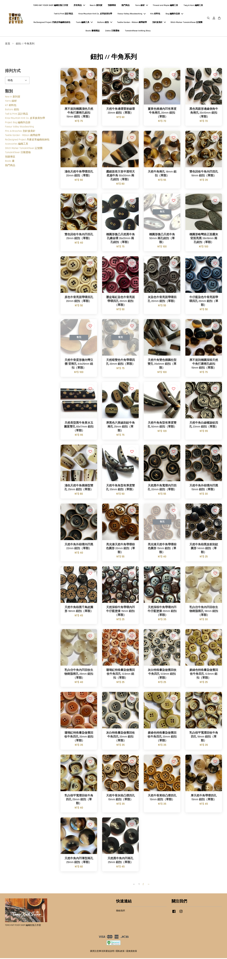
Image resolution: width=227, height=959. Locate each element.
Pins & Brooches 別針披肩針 (20, 131)
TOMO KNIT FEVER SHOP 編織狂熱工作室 (50, 6)
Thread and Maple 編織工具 (165, 6)
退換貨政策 (131, 952)
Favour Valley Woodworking (132, 14)
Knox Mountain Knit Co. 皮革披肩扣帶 (95, 14)
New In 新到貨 (96, 6)
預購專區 (112, 6)
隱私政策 (120, 952)
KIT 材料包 (10, 106)
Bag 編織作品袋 (174, 14)
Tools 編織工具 (84, 23)
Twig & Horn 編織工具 (193, 6)
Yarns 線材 (141, 6)
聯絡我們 (120, 911)
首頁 (7, 44)
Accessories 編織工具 (16, 144)
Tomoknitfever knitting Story (137, 31)
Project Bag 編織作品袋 (17, 123)
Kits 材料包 (155, 14)
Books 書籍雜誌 (93, 31)
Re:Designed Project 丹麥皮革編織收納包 (52, 23)
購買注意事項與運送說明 (102, 952)
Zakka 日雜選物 (112, 31)
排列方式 (13, 72)
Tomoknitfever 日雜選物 (18, 153)
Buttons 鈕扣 (104, 23)
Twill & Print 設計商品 (63, 14)
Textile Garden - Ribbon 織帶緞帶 (132, 23)
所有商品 (79, 6)
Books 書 (9, 162)
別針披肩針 (159, 23)
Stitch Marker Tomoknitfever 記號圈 (186, 23)
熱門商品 (126, 6)
